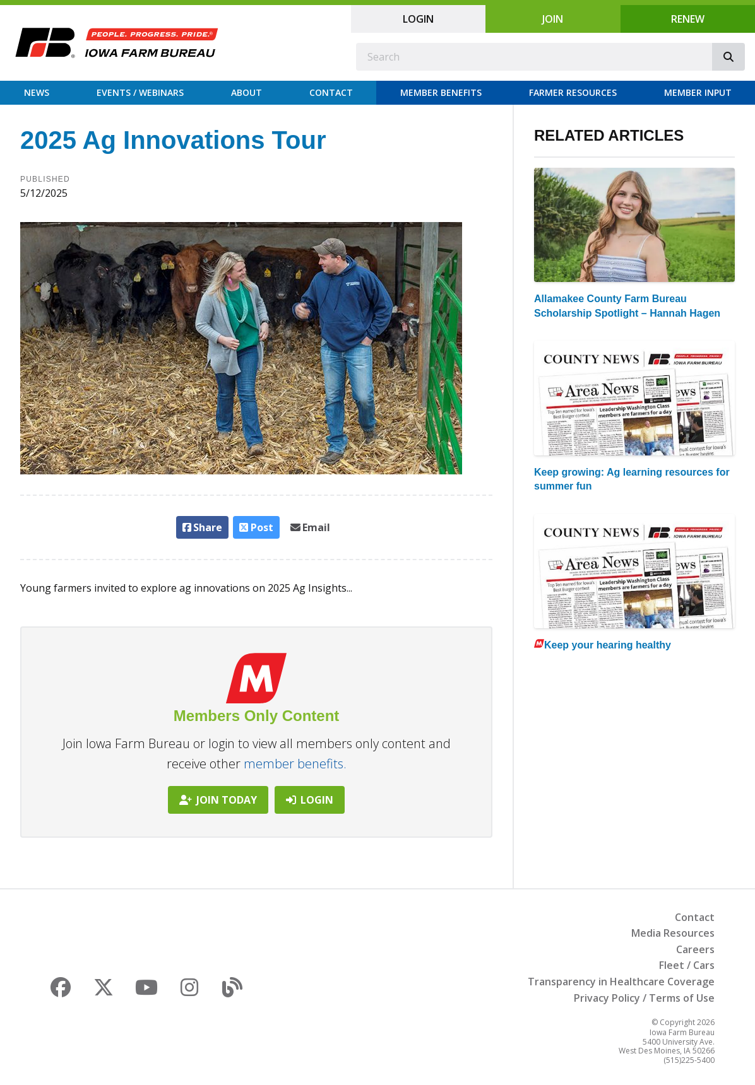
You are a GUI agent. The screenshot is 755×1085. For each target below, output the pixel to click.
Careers (695, 949)
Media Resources (673, 933)
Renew (687, 19)
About (246, 92)
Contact (331, 92)
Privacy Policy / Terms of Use (644, 998)
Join (552, 19)
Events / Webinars (140, 92)
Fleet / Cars (687, 965)
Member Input (698, 92)
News (36, 92)
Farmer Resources (573, 92)
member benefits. (295, 763)
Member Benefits (441, 92)
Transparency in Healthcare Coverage (621, 981)
